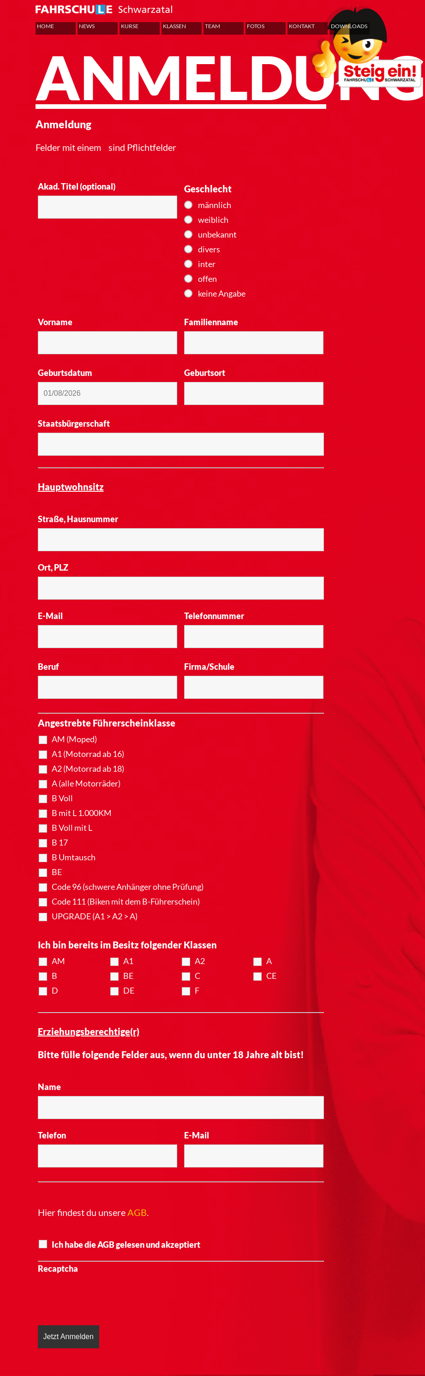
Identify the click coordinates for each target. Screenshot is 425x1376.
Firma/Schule (209, 666)
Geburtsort (207, 373)
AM (58, 960)
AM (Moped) (74, 739)
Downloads (349, 26)
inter (206, 263)
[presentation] (108, 1296)
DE (128, 990)
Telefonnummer (216, 616)
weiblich (213, 219)
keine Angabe (221, 293)
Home (45, 26)
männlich (214, 204)
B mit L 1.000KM (82, 812)
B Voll (62, 798)
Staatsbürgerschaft (76, 423)
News (87, 26)
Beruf (48, 666)
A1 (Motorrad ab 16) (88, 753)
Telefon (52, 1135)
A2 (200, 960)
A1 (128, 960)
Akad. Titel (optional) (76, 186)
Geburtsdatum (67, 373)
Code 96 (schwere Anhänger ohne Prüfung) (128, 886)
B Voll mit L (72, 827)
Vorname (57, 322)
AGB (137, 1212)
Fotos (255, 26)
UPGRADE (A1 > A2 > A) (95, 916)
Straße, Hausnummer (80, 519)
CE (271, 975)
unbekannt (217, 234)
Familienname (213, 322)
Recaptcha (58, 1268)
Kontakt (302, 26)
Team (212, 26)
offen (207, 278)
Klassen (174, 26)
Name (49, 1087)
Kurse (129, 26)
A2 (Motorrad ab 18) (88, 768)
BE (57, 871)
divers (209, 249)
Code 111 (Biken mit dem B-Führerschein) (126, 901)
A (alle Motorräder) (86, 783)
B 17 (60, 842)
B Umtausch (74, 857)
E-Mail (52, 616)
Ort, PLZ (55, 567)
